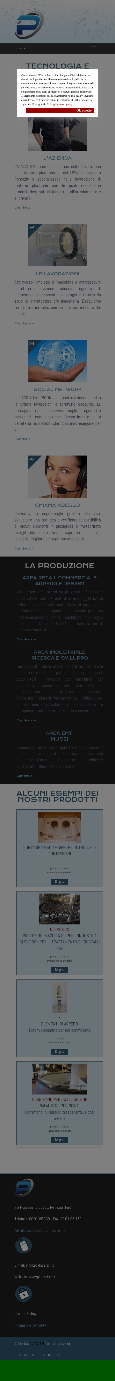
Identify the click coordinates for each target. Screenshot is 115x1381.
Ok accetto (84, 110)
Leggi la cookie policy (61, 104)
